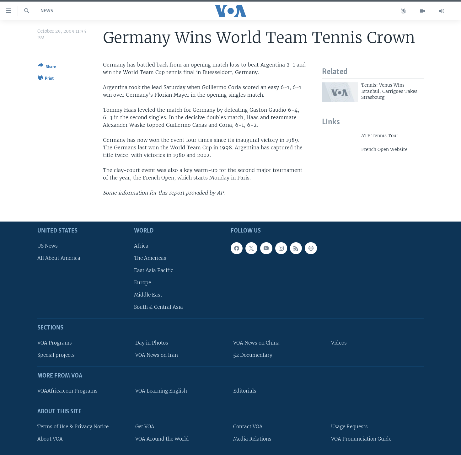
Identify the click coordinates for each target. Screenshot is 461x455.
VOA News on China (256, 343)
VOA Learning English (161, 391)
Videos (339, 343)
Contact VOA (248, 427)
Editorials (244, 391)
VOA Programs (54, 343)
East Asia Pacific (153, 270)
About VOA (50, 439)
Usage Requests (349, 427)
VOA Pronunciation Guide (361, 439)
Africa (141, 246)
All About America (58, 258)
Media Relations (252, 439)
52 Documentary (252, 355)
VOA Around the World (162, 439)
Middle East (148, 295)
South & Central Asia (158, 307)
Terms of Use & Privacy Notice (73, 427)
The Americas (150, 258)
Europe (142, 283)
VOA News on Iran (156, 355)
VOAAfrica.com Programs (67, 391)
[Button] (47, 67)
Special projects (56, 355)
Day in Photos (151, 343)
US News (47, 246)
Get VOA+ (146, 427)
